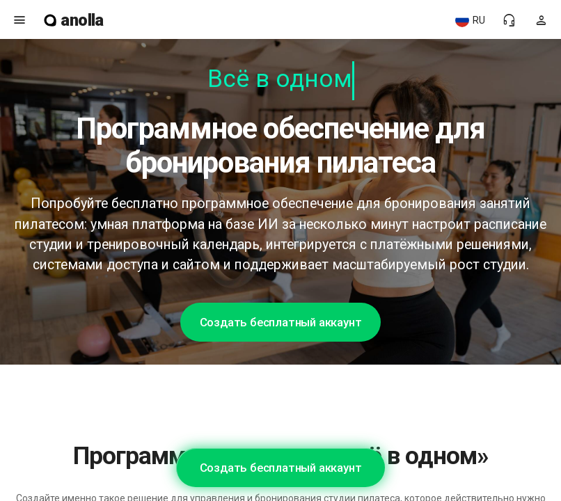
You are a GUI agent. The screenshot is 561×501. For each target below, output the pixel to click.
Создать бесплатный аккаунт (281, 322)
